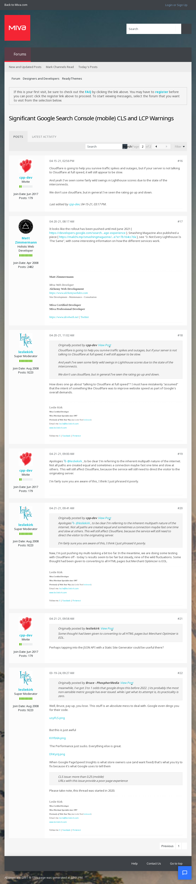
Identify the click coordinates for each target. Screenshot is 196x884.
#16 (180, 161)
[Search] (153, 29)
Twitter (85, 317)
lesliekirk (25, 352)
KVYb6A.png (57, 738)
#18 (180, 335)
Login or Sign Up (176, 5)
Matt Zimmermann (26, 240)
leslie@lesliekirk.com (69, 423)
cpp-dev (25, 177)
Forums (20, 54)
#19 (180, 454)
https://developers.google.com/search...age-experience (87, 233)
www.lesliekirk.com (58, 427)
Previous (167, 846)
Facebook (66, 436)
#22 (180, 673)
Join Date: (20, 194)
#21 (180, 619)
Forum (16, 78)
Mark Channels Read (60, 67)
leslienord (87, 420)
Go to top (176, 863)
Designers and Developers (41, 78)
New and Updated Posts (25, 67)
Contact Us (154, 863)
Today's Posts (88, 67)
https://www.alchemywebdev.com (68, 293)
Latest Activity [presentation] (44, 137)
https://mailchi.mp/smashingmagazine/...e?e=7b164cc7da (97, 237)
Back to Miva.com (15, 5)
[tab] (18, 136)
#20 (180, 508)
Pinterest (76, 436)
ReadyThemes (72, 78)
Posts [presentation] (18, 137)
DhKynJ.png (57, 754)
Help (134, 863)
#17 (180, 221)
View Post (104, 345)
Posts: (23, 198)
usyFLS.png (57, 718)
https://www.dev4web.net (63, 317)
